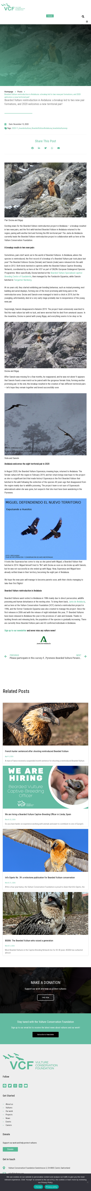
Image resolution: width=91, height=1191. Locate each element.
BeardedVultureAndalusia (42, 128)
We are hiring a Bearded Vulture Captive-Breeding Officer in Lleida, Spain (38, 814)
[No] (87, 1182)
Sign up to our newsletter (15, 630)
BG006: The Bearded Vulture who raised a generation (29, 940)
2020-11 (15, 128)
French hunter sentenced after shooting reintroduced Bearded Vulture (37, 751)
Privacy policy (51, 1187)
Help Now (45, 997)
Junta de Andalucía (77, 601)
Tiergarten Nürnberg (22, 280)
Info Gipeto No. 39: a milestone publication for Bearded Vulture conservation (40, 877)
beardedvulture (25, 128)
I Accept (38, 1187)
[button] (83, 16)
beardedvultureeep (60, 128)
